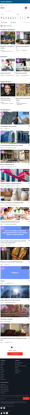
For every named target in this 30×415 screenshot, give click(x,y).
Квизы (2, 365)
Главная (2, 5)
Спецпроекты (3, 379)
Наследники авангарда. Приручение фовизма (11, 183)
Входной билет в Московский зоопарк (7, 47)
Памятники (3, 370)
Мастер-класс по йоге (6, 73)
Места (2, 372)
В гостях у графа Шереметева (7, 164)
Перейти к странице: (13, 350)
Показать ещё (15, 353)
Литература (3, 392)
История (2, 376)
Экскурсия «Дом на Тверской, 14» (23, 47)
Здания (2, 369)
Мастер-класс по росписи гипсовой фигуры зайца (12, 202)
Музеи (2, 367)
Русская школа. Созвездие (7, 319)
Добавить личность (4, 387)
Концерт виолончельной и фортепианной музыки (12, 261)
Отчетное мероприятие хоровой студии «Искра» (12, 145)
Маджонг (3, 281)
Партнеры (17, 369)
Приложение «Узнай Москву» (20, 365)
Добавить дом (3, 384)
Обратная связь (18, 370)
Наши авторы (17, 364)
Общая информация (19, 362)
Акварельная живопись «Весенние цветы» (10, 221)
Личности (2, 374)
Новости (16, 367)
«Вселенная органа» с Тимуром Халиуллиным (6, 99)
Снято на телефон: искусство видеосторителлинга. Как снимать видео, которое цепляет (13, 241)
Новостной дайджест (5, 389)
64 (18, 347)
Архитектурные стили (5, 391)
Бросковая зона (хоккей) (21, 73)
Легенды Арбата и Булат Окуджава (9, 126)
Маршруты (3, 364)
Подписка (17, 372)
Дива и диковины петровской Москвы (23, 99)
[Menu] (28, 1)
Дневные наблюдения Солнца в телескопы (10, 300)
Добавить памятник (4, 386)
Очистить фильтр (26, 22)
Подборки (2, 362)
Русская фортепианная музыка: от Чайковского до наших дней (14, 339)
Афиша (2, 377)
